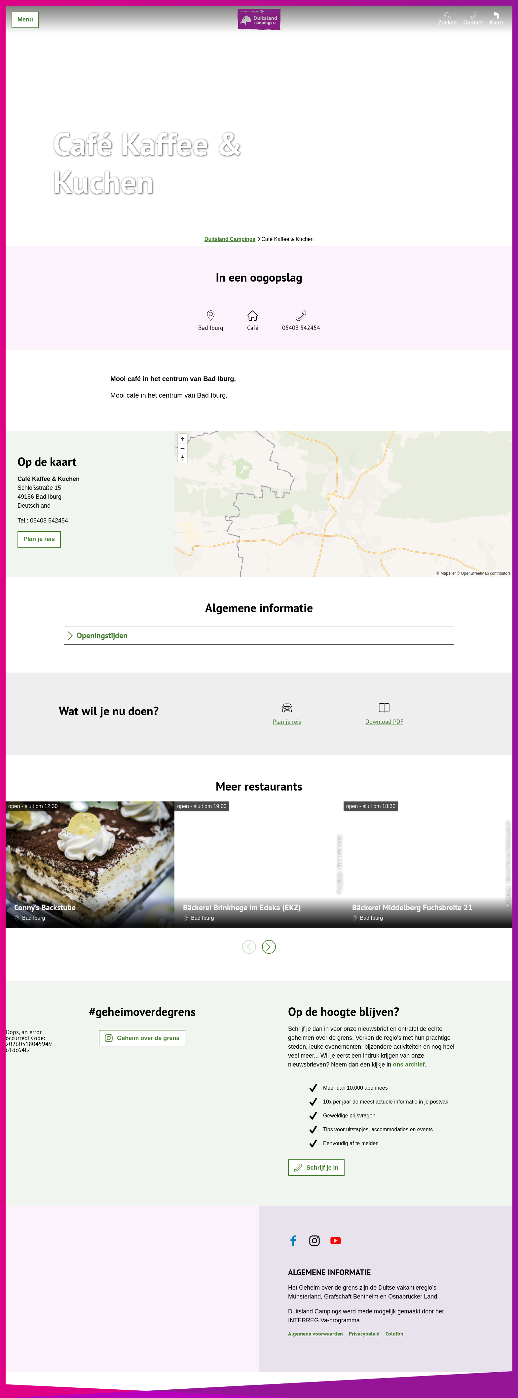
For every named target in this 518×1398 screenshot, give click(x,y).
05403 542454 (301, 327)
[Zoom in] (182, 439)
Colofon (394, 1333)
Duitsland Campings (230, 239)
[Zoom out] (182, 448)
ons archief (409, 1064)
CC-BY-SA (339, 880)
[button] (39, 539)
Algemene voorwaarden (315, 1333)
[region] (343, 504)
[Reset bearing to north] (182, 458)
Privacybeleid (364, 1333)
